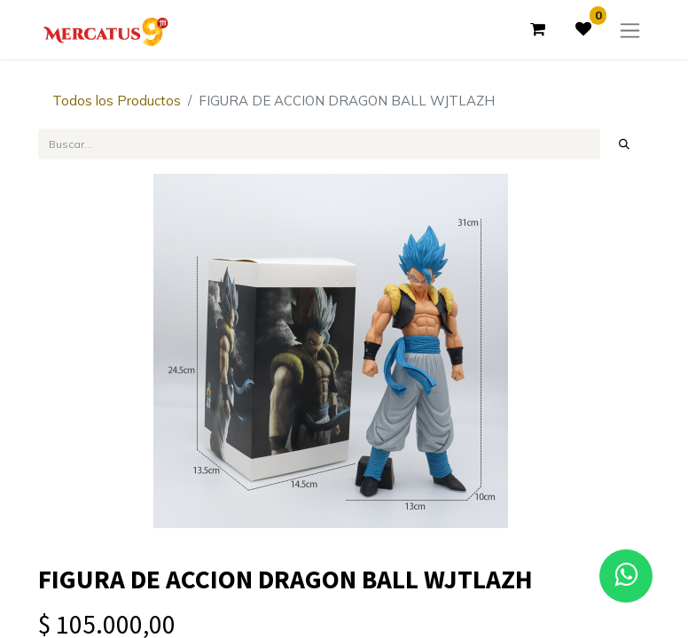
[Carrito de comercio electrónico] (537, 29)
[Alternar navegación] (630, 30)
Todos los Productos (116, 100)
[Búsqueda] (624, 143)
